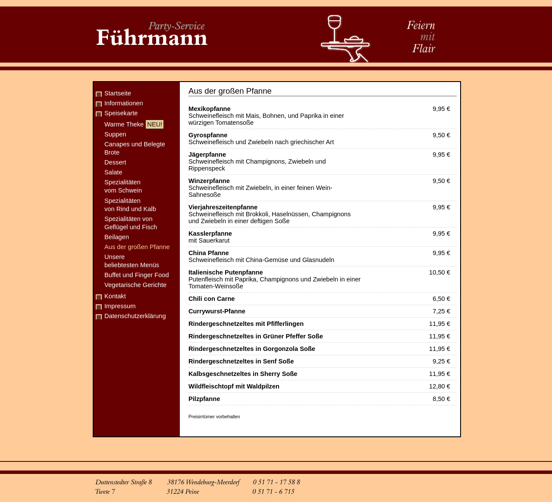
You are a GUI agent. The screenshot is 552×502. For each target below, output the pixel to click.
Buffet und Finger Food (136, 275)
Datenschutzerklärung (135, 316)
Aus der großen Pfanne (137, 246)
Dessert (115, 162)
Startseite (117, 93)
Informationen (123, 103)
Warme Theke (134, 124)
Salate (113, 172)
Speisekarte (121, 113)
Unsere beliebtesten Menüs (131, 260)
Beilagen (116, 237)
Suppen (115, 134)
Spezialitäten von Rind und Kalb (130, 204)
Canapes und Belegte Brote (134, 148)
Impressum (119, 306)
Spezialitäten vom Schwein (123, 186)
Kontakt (115, 296)
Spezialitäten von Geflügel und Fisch (130, 222)
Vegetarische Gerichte (135, 284)
